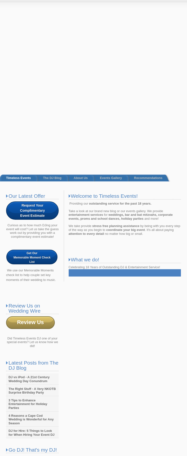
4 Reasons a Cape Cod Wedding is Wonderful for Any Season (31, 271)
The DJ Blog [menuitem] (52, 30)
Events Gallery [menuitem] (111, 30)
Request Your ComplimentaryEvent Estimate (32, 63)
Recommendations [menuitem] (148, 30)
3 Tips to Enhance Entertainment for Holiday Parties (28, 256)
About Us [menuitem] (81, 30)
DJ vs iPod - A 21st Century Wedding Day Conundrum (29, 231)
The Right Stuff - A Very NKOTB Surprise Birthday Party (32, 243)
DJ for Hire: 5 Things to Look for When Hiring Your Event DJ (32, 285)
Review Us (30, 174)
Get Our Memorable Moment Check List (31, 110)
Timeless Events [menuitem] (18, 30)
